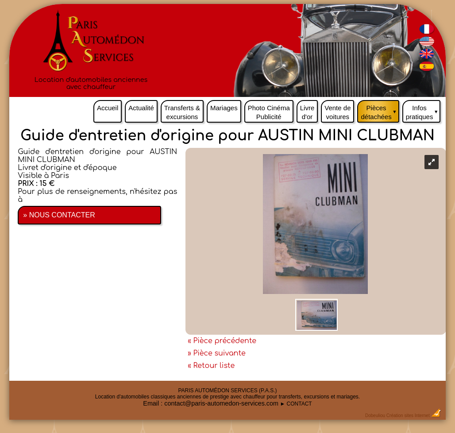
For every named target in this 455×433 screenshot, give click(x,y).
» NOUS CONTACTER (59, 215)
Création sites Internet (408, 415)
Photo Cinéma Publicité (269, 112)
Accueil (107, 108)
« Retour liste (211, 366)
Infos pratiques (423, 110)
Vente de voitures (337, 112)
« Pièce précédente (222, 341)
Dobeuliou (375, 415)
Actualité (141, 108)
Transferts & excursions (182, 112)
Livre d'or (307, 112)
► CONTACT (296, 404)
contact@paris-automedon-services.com (221, 403)
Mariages (224, 108)
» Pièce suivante (217, 353)
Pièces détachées (380, 110)
